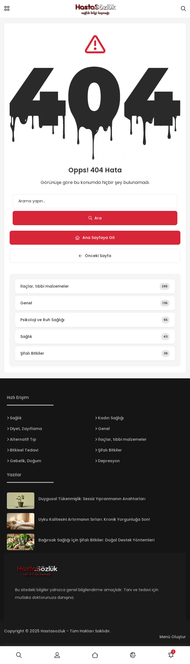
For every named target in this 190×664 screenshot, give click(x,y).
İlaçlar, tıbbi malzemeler (122, 439)
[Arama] (183, 8)
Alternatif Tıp (23, 439)
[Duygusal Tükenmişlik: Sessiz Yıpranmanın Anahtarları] (20, 500)
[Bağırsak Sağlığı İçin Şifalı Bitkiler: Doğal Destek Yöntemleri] (20, 542)
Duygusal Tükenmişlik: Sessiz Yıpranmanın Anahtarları (92, 499)
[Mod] (133, 655)
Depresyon (109, 461)
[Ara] (19, 655)
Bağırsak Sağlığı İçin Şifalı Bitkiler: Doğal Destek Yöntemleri (96, 540)
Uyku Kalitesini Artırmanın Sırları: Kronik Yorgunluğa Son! (94, 519)
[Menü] (7, 8)
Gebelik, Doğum (25, 461)
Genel (104, 428)
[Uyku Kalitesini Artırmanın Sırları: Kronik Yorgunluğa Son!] (20, 521)
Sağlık (16, 418)
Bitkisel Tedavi (24, 450)
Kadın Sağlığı (111, 418)
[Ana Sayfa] (95, 655)
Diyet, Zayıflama (26, 428)
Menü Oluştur (173, 637)
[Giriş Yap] (57, 655)
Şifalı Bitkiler (110, 450)
